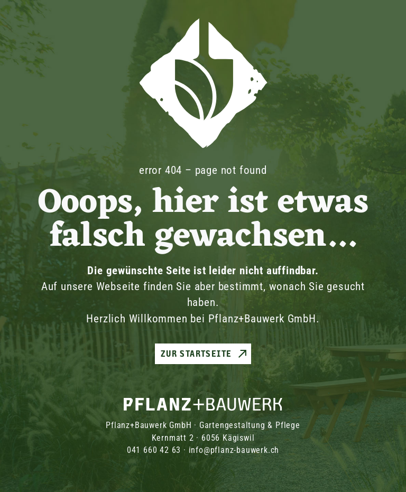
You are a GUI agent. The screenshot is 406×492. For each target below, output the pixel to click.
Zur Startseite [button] (196, 353)
